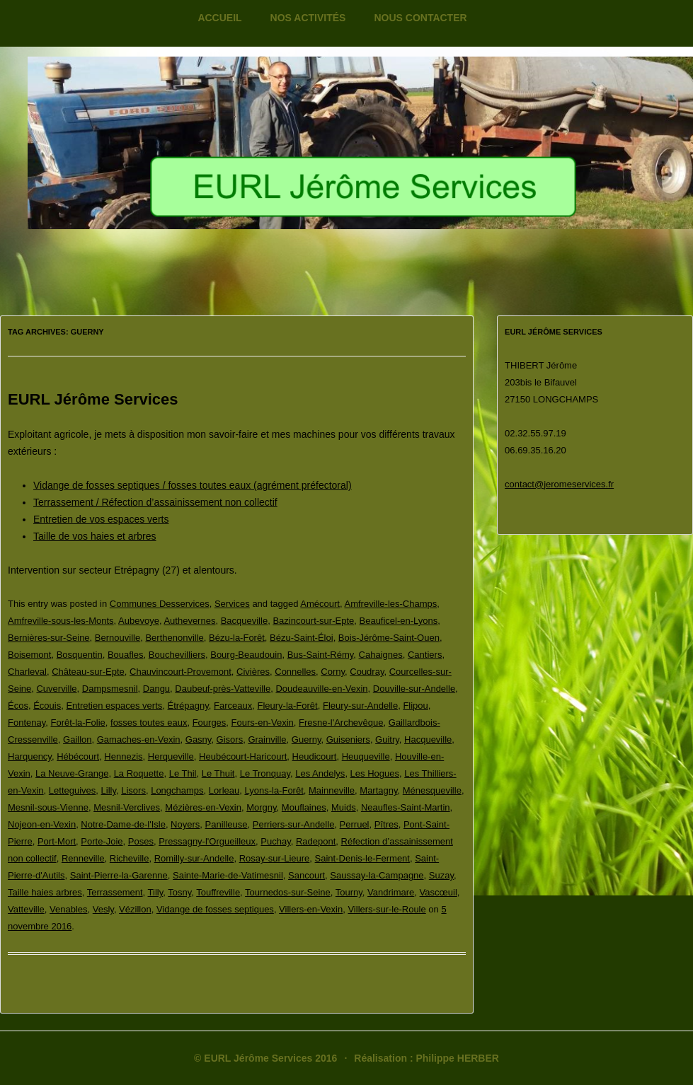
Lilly (108, 790)
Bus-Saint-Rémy (320, 654)
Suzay (441, 875)
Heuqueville (366, 756)
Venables (69, 909)
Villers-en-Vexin (311, 909)
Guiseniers (348, 739)
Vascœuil (438, 892)
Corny (333, 671)
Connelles (295, 671)
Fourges (210, 722)
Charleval (27, 671)
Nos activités (308, 17)
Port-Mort (57, 841)
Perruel (355, 824)
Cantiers (425, 654)
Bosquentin (80, 654)
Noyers (185, 824)
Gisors (230, 739)
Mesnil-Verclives (126, 807)
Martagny (378, 790)
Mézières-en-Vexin (203, 807)
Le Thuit (218, 773)
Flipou (415, 705)
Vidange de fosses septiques (215, 909)
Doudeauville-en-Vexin (321, 688)
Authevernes (189, 620)
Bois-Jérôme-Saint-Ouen (389, 637)
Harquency (30, 756)
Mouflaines (304, 807)
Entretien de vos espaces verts (100, 519)
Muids (343, 807)
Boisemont (29, 654)
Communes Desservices (160, 603)
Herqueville (171, 756)
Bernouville (117, 637)
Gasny (198, 739)
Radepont (316, 841)
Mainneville (332, 790)
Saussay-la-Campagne (376, 875)
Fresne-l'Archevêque (341, 722)
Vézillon (135, 909)
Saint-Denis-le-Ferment (362, 858)
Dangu (156, 688)
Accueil (219, 17)
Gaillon (77, 739)
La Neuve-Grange (71, 773)
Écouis (47, 705)
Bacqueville (244, 620)
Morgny (261, 807)
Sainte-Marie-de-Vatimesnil (228, 875)
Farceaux (233, 705)
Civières (253, 671)
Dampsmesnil (110, 688)
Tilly (156, 892)
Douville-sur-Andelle (414, 688)
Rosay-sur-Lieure (274, 858)
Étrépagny (188, 705)
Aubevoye (138, 620)
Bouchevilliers (177, 654)
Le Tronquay (265, 773)
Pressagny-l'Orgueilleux (207, 841)
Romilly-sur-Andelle (194, 858)
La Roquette (139, 773)
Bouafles (126, 654)
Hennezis (123, 756)
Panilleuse (226, 824)
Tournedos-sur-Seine (288, 892)
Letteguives (72, 790)
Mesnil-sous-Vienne (48, 807)
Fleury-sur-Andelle (360, 705)
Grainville (267, 739)
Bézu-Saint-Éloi (301, 637)
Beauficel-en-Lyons (399, 620)
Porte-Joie (101, 841)
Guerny (306, 739)
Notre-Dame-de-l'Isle (123, 824)
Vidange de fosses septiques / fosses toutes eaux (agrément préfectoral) (192, 485)
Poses (141, 841)
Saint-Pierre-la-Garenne (119, 875)
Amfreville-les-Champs (391, 603)
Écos (18, 705)
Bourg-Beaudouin (246, 654)
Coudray (367, 671)
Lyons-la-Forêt (273, 790)
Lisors (133, 790)
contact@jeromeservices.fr (559, 484)
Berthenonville (174, 637)
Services (232, 603)
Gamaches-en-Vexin (139, 739)
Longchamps (177, 790)
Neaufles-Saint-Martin (405, 807)
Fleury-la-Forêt (287, 705)
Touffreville (218, 892)
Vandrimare (390, 892)
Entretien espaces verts (114, 705)
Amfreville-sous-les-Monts (61, 620)
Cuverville (56, 688)
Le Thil (183, 773)
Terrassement (115, 892)
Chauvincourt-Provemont (180, 671)
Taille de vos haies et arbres (94, 536)
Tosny (179, 892)
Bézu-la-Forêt (237, 637)
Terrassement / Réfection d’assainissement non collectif (155, 502)
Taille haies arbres (45, 892)
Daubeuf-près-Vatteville (222, 688)
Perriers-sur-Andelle (294, 824)
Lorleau (224, 790)
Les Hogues (374, 773)
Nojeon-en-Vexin (42, 824)
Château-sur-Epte (88, 671)
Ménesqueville (432, 790)
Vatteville (26, 909)
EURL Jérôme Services (93, 399)
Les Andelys (320, 773)
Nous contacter (420, 17)
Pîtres (386, 824)
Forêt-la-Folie (77, 722)
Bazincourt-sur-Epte (313, 620)
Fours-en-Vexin (262, 722)
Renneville (83, 858)
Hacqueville (428, 739)
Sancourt (306, 875)
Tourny (349, 892)
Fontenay (26, 722)
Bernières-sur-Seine (49, 637)
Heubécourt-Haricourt (243, 756)
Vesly (103, 909)
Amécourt (320, 603)
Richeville (129, 858)
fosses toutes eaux (148, 722)
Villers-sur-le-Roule (386, 909)
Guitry (387, 739)
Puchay (275, 841)
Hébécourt (78, 756)
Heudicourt (314, 756)
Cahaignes (381, 654)
